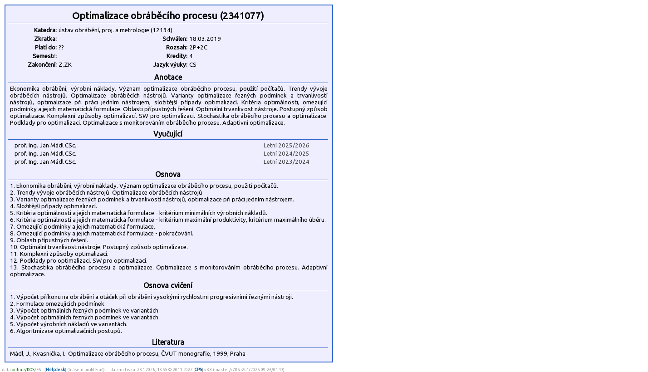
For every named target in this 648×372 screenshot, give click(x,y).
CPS (198, 369)
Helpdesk (55, 369)
